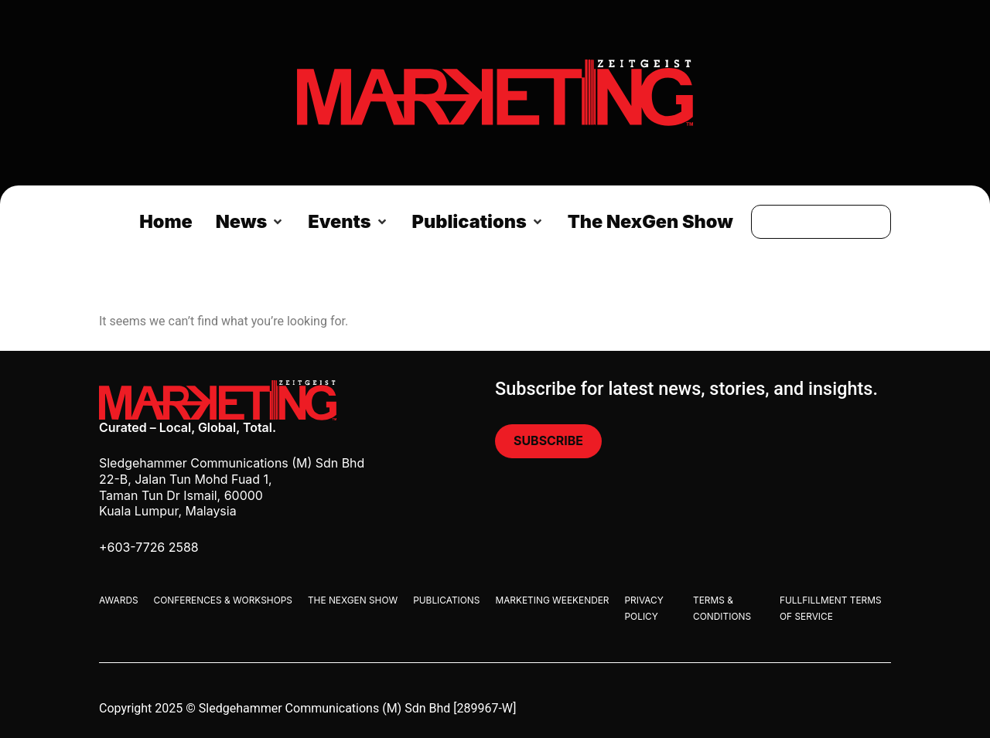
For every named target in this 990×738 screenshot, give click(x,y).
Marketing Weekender (552, 600)
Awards (118, 600)
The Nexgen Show (353, 600)
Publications (446, 600)
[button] (250, 222)
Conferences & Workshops (223, 600)
